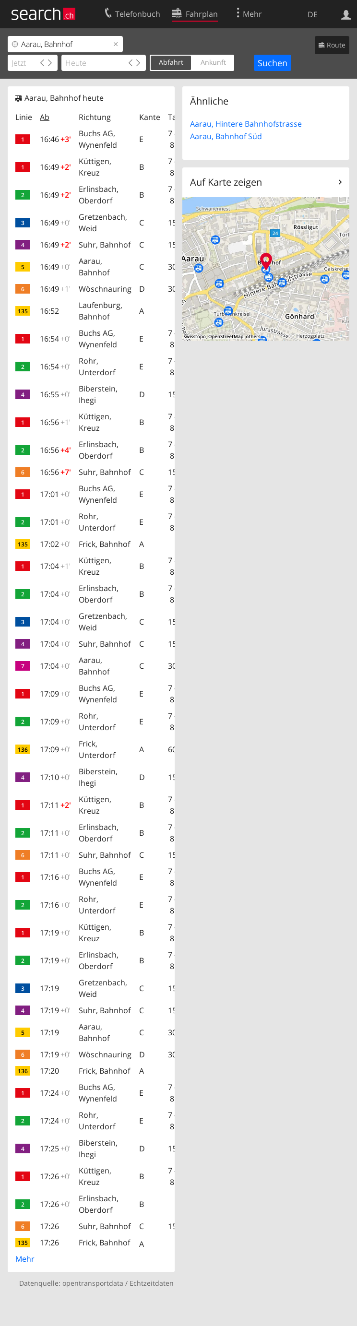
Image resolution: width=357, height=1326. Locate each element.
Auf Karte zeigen (226, 182)
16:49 (55, 167)
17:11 (55, 805)
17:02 (55, 544)
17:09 (55, 693)
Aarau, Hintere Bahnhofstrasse (246, 123)
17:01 (55, 494)
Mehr (25, 1259)
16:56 (55, 422)
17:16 (55, 877)
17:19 (55, 932)
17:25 (55, 1148)
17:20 (49, 1071)
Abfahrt (171, 62)
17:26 (55, 1176)
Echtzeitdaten (152, 1283)
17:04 (55, 566)
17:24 (55, 1093)
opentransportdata (92, 1283)
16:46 (55, 139)
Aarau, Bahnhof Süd (226, 136)
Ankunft (213, 62)
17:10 (55, 777)
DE (313, 14)
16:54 (55, 338)
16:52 (49, 311)
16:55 (55, 394)
